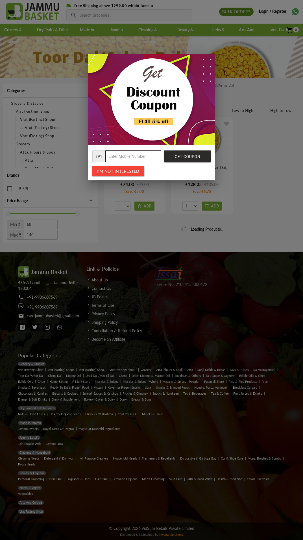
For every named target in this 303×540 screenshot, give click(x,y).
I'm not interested (118, 171)
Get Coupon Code (187, 158)
